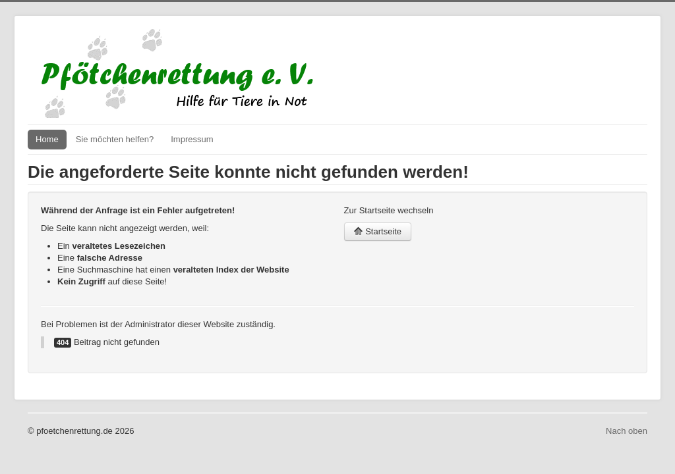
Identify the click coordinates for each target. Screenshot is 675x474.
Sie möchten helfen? (115, 139)
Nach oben (626, 431)
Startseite (378, 231)
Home (47, 139)
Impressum (192, 139)
